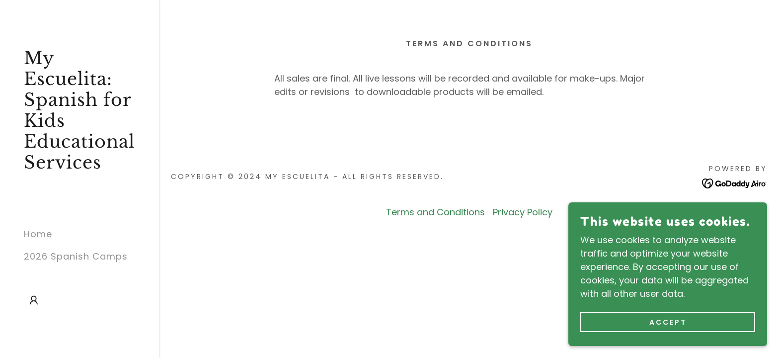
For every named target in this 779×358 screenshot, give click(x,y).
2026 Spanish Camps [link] (76, 256)
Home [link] (38, 234)
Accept (668, 322)
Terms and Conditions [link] (435, 212)
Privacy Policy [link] (522, 212)
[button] (34, 300)
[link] (79, 165)
